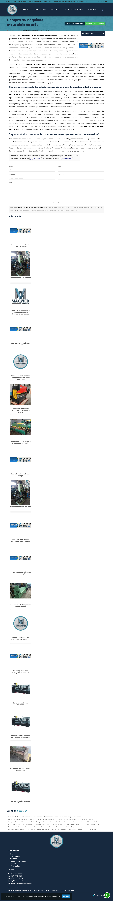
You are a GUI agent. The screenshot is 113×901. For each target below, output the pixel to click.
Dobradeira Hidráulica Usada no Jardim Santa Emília (21, 410)
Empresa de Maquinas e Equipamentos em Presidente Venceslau (20, 312)
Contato (92, 9)
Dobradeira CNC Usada (94, 822)
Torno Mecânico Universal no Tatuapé (21, 573)
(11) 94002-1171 (16, 876)
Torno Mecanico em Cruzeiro (20, 704)
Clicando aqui (66, 159)
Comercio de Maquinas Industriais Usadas (21, 817)
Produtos (55, 9)
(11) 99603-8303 (16, 881)
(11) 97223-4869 (16, 878)
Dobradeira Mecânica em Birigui (20, 475)
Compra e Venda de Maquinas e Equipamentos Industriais (75, 819)
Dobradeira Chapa (79, 822)
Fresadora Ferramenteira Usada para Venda (82, 829)
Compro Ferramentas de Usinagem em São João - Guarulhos (20, 377)
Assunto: (62, 175)
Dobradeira (67, 822)
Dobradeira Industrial (93, 824)
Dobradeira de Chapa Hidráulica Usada (20, 824)
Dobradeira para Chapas (31, 827)
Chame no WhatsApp (95, 24)
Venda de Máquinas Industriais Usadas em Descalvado (20, 672)
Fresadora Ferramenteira (58, 829)
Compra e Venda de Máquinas (45, 819)
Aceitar (66, 896)
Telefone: (13, 175)
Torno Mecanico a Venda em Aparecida (20, 802)
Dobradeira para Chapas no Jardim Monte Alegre (20, 540)
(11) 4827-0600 (59, 2)
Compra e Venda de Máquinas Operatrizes (49, 822)
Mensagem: (13, 182)
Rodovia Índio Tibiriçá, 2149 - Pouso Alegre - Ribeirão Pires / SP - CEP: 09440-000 (42, 891)
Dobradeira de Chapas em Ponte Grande (20, 606)
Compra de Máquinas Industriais (70, 817)
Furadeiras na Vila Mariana (20, 507)
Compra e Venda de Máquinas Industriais (21, 822)
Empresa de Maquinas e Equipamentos (83, 827)
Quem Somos (40, 9)
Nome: (11, 167)
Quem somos (15, 856)
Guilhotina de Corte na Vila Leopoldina (20, 769)
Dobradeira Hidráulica (58, 824)
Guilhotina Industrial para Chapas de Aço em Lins (21, 442)
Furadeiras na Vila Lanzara (20, 278)
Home (25, 9)
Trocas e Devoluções (73, 9)
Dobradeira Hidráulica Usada (76, 824)
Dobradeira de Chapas (42, 824)
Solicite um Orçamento (74, 24)
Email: (60, 167)
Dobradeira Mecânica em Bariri (20, 344)
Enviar (56, 203)
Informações (15, 866)
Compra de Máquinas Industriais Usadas (21, 819)
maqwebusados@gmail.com (77, 2)
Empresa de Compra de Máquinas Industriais (55, 827)
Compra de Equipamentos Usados (48, 817)
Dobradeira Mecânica (15, 827)
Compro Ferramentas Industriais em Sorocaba (20, 638)
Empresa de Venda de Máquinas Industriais (21, 829)
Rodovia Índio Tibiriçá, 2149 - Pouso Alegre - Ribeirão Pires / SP (29, 2)
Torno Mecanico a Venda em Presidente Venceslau (21, 737)
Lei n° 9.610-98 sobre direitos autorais (68, 211)
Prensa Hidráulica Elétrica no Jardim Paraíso (20, 246)
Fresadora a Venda (43, 829)
